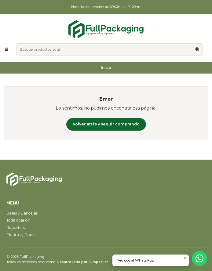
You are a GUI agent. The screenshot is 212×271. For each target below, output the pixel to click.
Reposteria (16, 227)
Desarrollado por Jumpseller (82, 262)
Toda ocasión (18, 220)
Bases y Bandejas (22, 213)
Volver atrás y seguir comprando (106, 124)
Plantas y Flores (20, 235)
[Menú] (6, 49)
